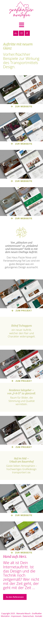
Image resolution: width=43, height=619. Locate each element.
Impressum (16, 616)
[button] (21, 25)
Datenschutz (28, 616)
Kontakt (38, 616)
